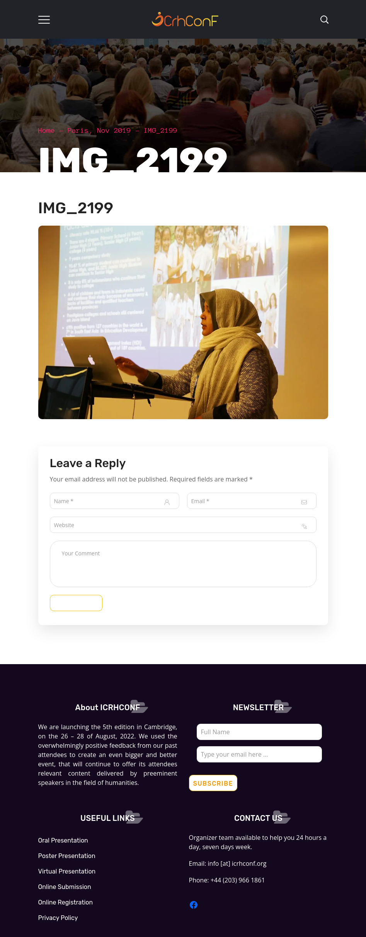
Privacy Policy (58, 918)
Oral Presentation (63, 840)
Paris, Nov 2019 (99, 130)
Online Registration (65, 902)
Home (46, 130)
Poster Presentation (66, 856)
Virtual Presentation (67, 871)
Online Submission (64, 887)
